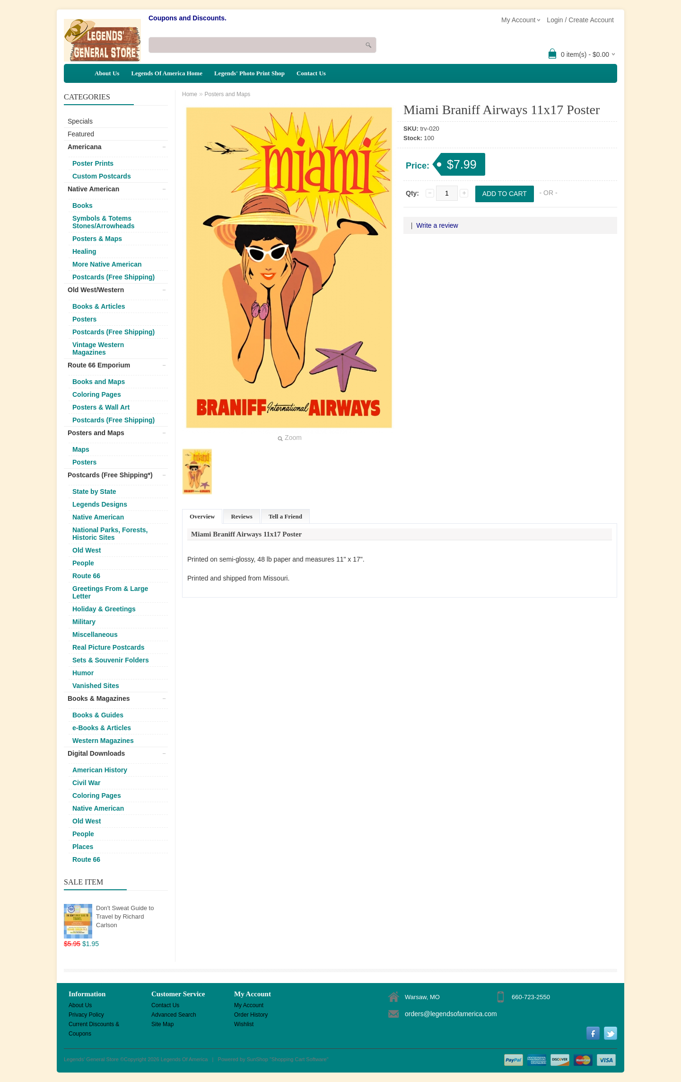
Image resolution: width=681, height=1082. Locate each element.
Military (84, 622)
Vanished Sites (95, 685)
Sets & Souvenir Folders (110, 660)
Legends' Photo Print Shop (249, 73)
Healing (84, 251)
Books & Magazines (99, 698)
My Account (248, 1005)
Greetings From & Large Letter (110, 592)
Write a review (437, 225)
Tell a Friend (285, 516)
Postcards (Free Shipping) (113, 277)
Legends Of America (184, 1059)
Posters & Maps (97, 238)
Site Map (162, 1024)
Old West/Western (96, 290)
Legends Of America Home (166, 73)
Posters (84, 319)
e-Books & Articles (101, 728)
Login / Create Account (580, 20)
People (83, 563)
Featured (81, 134)
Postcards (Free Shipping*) (110, 475)
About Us (107, 73)
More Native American (107, 264)
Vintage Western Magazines (98, 348)
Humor (83, 673)
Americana (85, 147)
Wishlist (243, 1024)
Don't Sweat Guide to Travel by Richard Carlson (125, 916)
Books (82, 205)
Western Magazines (103, 740)
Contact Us (311, 73)
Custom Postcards (101, 176)
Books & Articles (98, 306)
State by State (94, 491)
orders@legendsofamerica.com (451, 1014)
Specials (80, 121)
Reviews (242, 516)
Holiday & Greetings (104, 609)
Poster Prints (93, 163)
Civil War (86, 783)
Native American (93, 189)
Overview (202, 516)
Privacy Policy (86, 1014)
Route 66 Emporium (99, 365)
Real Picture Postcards (108, 647)
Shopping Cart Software (299, 1059)
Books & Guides (97, 715)
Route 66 (86, 576)
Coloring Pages (96, 394)
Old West (86, 550)
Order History (251, 1014)
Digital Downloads (96, 753)
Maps (80, 449)
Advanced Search (173, 1014)
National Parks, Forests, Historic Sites (110, 533)
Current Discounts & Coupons (94, 1025)
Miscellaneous (95, 634)
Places (82, 846)
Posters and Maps (96, 433)
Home (189, 94)
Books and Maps (98, 381)
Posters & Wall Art (101, 407)
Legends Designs (99, 504)
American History (99, 770)
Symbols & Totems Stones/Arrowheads (103, 222)
